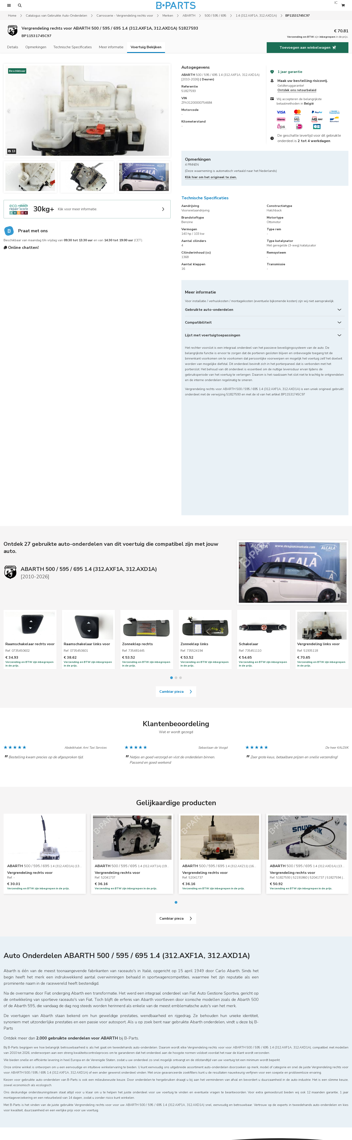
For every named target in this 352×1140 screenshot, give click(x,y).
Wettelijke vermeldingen (21, 1079)
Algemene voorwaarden (21, 1091)
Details (12, 47)
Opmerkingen (35, 47)
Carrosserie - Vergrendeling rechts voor (125, 15)
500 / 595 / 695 (215, 15)
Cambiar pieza (176, 579)
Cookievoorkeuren (17, 1098)
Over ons (92, 1098)
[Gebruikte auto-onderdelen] (265, 309)
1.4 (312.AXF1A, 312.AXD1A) (256, 15)
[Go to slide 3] (180, 566)
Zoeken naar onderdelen (104, 1060)
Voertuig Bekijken (146, 47)
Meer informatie (111, 47)
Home (12, 15)
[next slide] (163, 110)
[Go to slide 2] (176, 566)
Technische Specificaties (72, 47)
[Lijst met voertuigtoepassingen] (265, 335)
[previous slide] (10, 110)
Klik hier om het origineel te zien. (211, 177)
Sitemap (10, 1054)
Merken (168, 15)
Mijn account (12, 1066)
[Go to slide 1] (171, 566)
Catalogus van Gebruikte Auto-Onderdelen (56, 15)
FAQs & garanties (16, 1072)
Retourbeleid (13, 1085)
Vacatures (93, 1072)
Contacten (93, 1091)
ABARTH (189, 15)
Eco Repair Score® (100, 1085)
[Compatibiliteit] (265, 322)
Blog (89, 1079)
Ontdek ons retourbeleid (296, 90)
